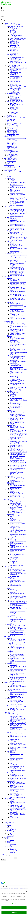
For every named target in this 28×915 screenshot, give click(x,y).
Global (2, 820)
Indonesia (22, 888)
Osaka (5, 888)
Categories (3, 21)
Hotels (2, 854)
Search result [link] (7, 856)
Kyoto (9, 888)
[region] (14, 902)
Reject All (14, 907)
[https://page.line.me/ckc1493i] (4, 884)
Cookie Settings (14, 903)
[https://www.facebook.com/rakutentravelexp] (2, 884)
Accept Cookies (14, 912)
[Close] (26, 891)
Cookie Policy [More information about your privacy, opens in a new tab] (11, 900)
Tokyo (2, 888)
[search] (15, 858)
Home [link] (2, 856)
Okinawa (13, 888)
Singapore (17, 888)
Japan (2, 174)
